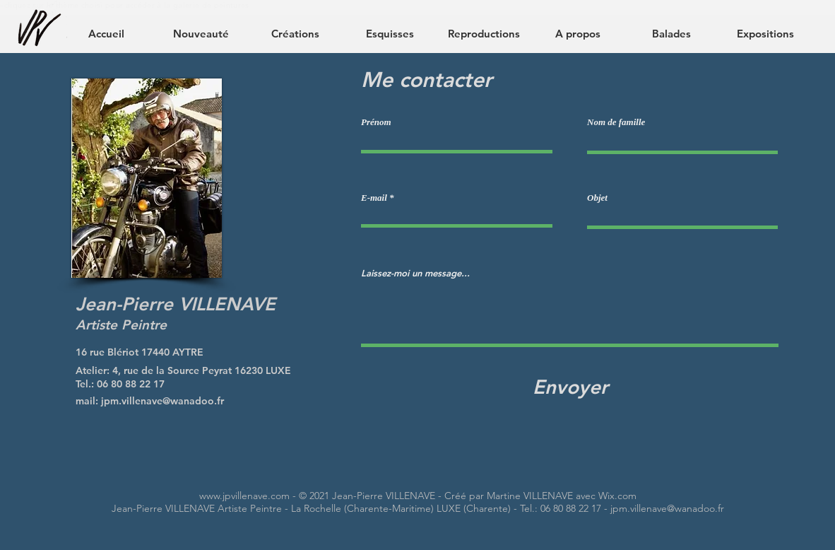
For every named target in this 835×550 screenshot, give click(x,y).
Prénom (376, 122)
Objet (597, 197)
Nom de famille (616, 122)
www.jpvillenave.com (244, 495)
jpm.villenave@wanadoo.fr (162, 400)
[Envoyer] (570, 387)
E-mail (374, 197)
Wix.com (617, 495)
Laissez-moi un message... (415, 273)
